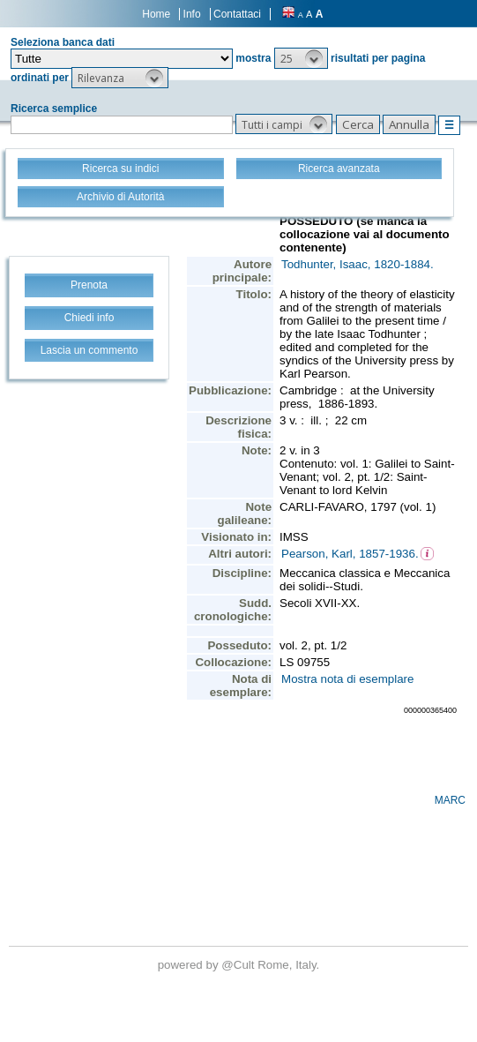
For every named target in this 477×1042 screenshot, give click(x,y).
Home (156, 14)
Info (192, 14)
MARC (450, 800)
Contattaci (237, 14)
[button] (301, 58)
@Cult (239, 964)
